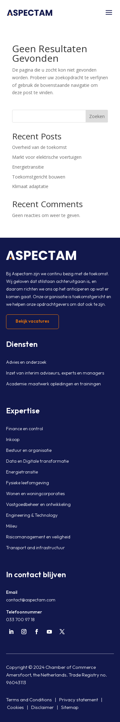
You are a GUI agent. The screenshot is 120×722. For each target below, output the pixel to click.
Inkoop (12, 439)
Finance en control (24, 428)
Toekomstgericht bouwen (38, 177)
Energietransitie (28, 167)
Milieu (11, 526)
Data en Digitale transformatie (37, 461)
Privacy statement (78, 700)
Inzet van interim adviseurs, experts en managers (55, 373)
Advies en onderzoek (26, 362)
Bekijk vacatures (32, 321)
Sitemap (70, 707)
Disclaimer (42, 707)
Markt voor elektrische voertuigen (46, 157)
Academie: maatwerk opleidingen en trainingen (53, 384)
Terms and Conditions (29, 700)
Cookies (15, 707)
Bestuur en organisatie (29, 450)
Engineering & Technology (32, 515)
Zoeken (97, 116)
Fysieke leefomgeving (27, 483)
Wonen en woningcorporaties (35, 493)
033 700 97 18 (20, 619)
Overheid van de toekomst (39, 147)
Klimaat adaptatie (30, 186)
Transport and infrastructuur (35, 547)
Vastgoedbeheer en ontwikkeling (38, 504)
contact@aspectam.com (30, 600)
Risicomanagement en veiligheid (38, 537)
